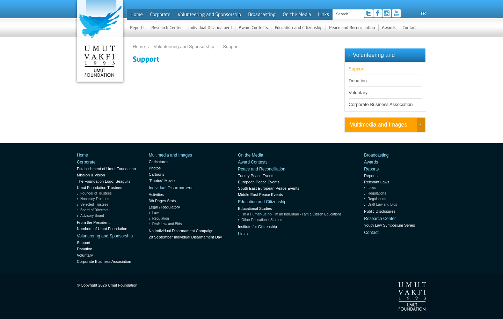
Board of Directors (94, 210)
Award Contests (253, 162)
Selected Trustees (94, 204)
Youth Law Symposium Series (389, 225)
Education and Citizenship (262, 201)
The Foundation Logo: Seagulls (103, 181)
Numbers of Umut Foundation (102, 229)
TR (423, 13)
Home (139, 46)
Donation (358, 80)
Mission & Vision (91, 175)
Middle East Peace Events (260, 194)
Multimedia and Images (378, 125)
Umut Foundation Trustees (99, 187)
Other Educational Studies (261, 220)
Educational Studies (255, 208)
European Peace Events (258, 182)
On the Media (250, 155)
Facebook (377, 13)
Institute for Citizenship (257, 227)
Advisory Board (92, 216)
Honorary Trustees (94, 199)
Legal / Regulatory (164, 207)
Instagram (386, 13)
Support (231, 46)
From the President (93, 222)
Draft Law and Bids (167, 224)
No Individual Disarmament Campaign (181, 231)
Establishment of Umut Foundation (106, 169)
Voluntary (358, 92)
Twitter (368, 13)
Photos (155, 168)
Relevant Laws (376, 182)
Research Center (380, 218)
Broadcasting (376, 155)
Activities (156, 194)
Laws (156, 213)
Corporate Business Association (381, 104)
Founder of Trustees (96, 193)
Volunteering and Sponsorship (184, 46)
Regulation (160, 218)
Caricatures (158, 162)
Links (243, 233)
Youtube (396, 13)
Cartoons (157, 174)
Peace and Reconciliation (261, 169)
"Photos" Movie (162, 181)
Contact (371, 232)
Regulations (376, 193)
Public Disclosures (379, 211)
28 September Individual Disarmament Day (185, 237)
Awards (371, 162)
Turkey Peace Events (256, 176)
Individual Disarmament (170, 187)
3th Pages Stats (162, 201)
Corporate (86, 162)
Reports (371, 169)
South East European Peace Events (268, 188)
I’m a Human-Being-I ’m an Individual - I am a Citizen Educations (291, 214)
